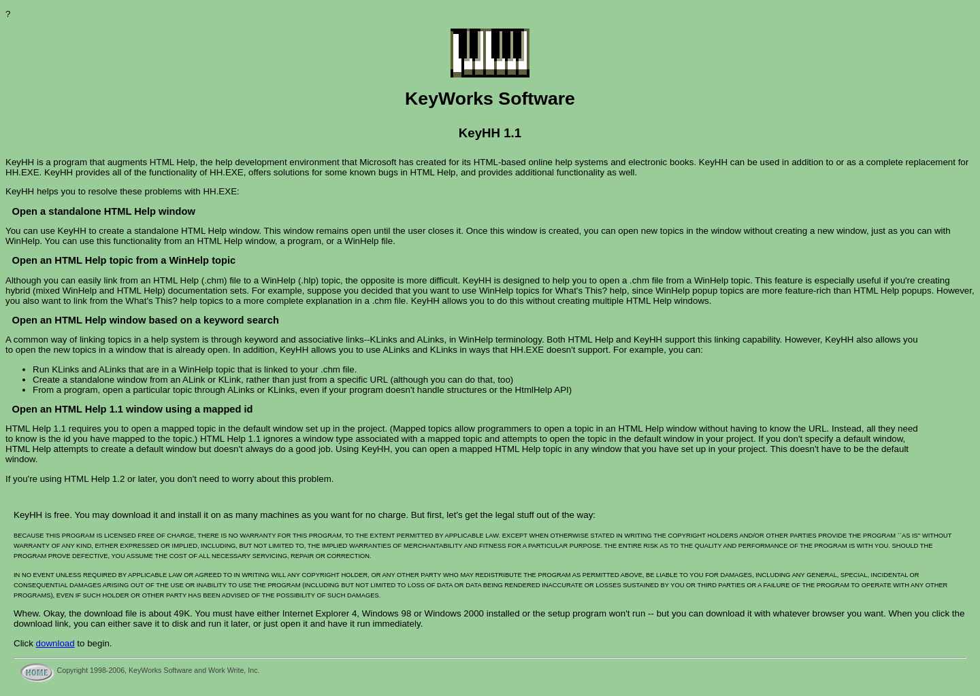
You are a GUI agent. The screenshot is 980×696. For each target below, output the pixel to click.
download (55, 643)
